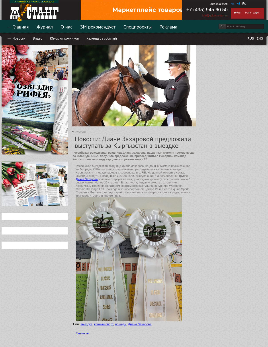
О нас (66, 27)
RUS (250, 38)
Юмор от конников (64, 38)
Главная (20, 27)
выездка (86, 324)
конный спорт (103, 324)
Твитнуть (82, 333)
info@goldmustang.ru (215, 15)
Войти (237, 12)
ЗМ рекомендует (98, 27)
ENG (259, 38)
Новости (18, 38)
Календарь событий (101, 38)
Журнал (45, 27)
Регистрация (252, 12)
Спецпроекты (137, 27)
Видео (37, 38)
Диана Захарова (87, 179)
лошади (120, 324)
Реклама (169, 27)
